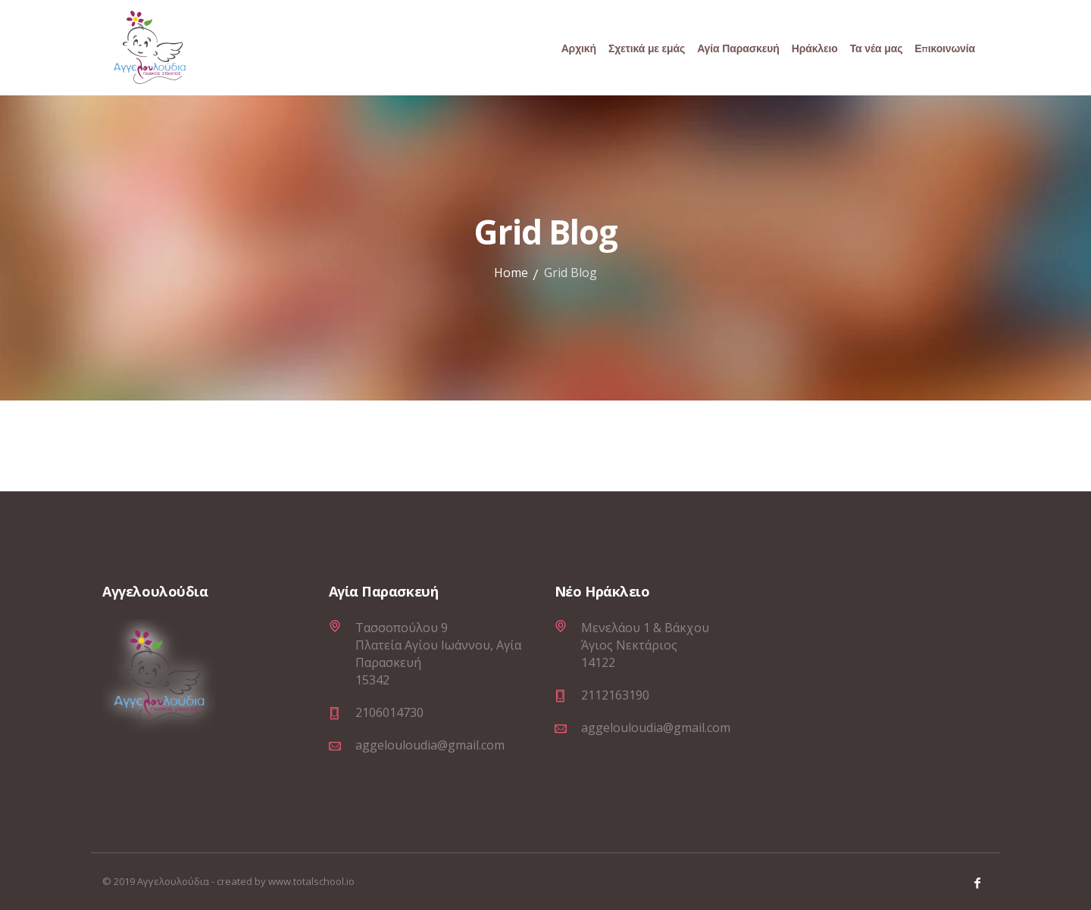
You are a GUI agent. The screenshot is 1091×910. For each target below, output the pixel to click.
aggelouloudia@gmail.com (430, 745)
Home (511, 272)
